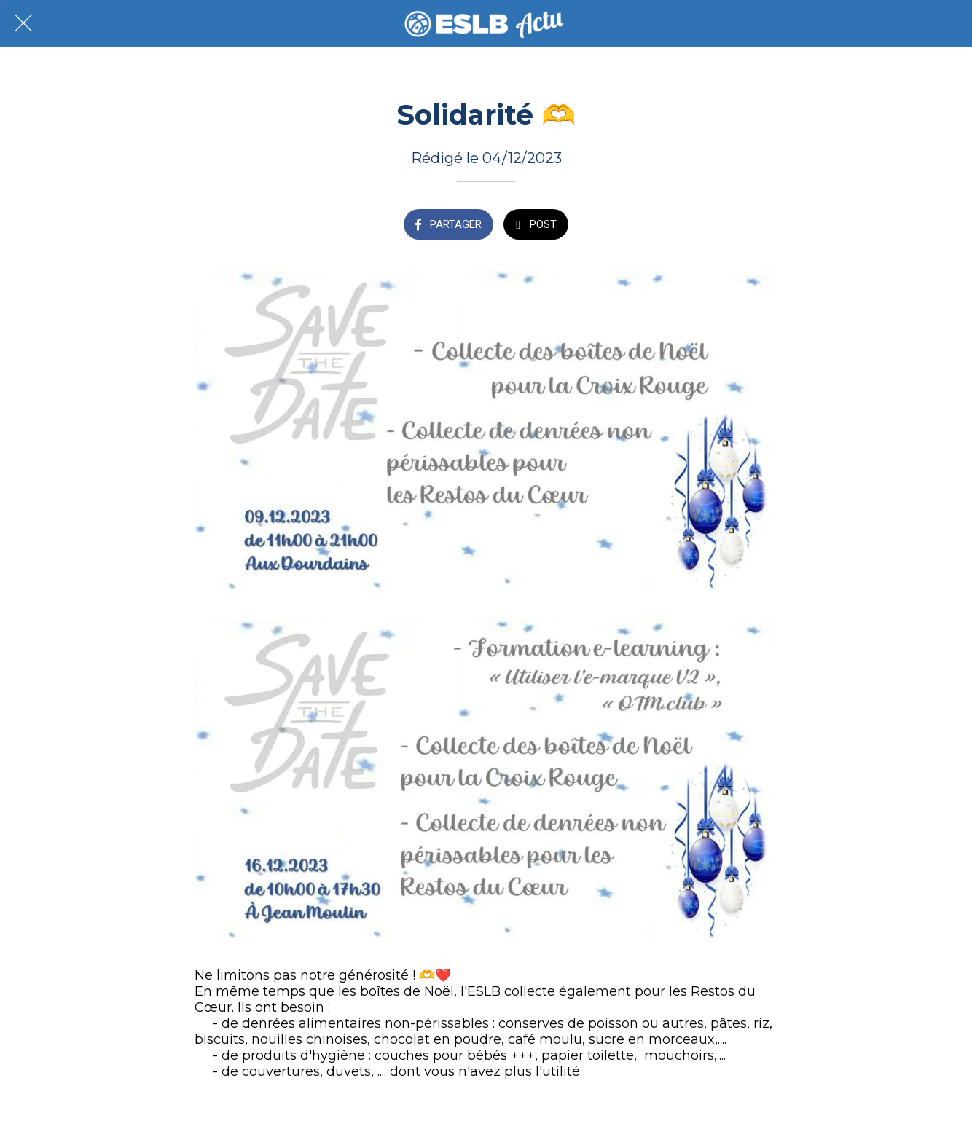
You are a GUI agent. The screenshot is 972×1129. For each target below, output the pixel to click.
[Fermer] (23, 23)
